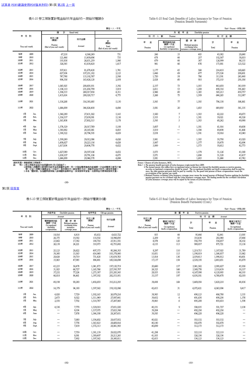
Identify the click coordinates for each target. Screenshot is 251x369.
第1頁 (53, 4)
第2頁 (61, 4)
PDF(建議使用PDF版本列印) (29, 4)
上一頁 (70, 4)
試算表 (6, 4)
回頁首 (14, 188)
